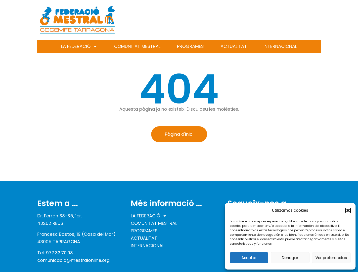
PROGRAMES (190, 46)
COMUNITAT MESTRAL (137, 46)
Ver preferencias (331, 257)
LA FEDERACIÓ (79, 46)
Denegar (290, 257)
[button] (348, 210)
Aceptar (249, 257)
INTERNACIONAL (280, 46)
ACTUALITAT (234, 46)
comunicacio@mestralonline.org (73, 260)
